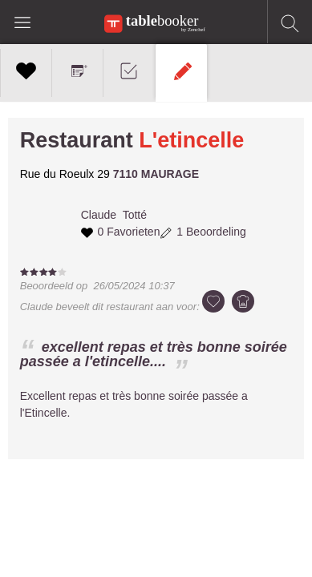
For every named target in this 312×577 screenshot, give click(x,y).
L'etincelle (191, 140)
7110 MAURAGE (156, 173)
